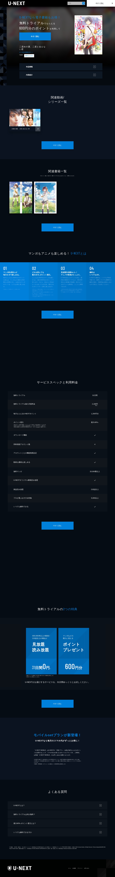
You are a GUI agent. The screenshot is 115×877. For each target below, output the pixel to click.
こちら (35, 296)
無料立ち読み (29, 55)
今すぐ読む (100, 3)
